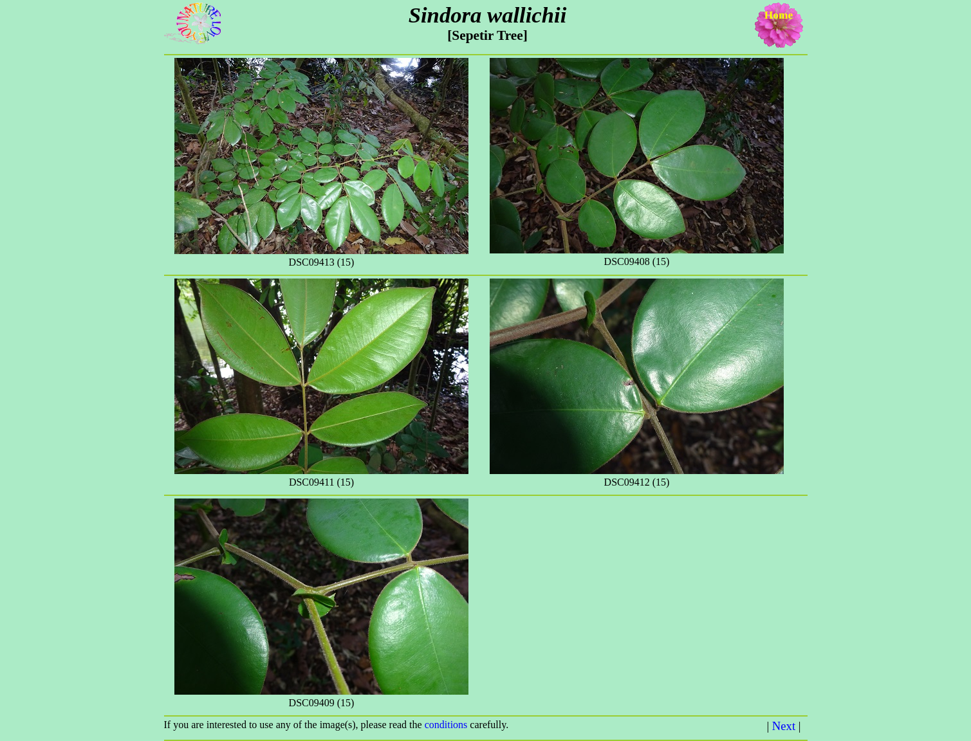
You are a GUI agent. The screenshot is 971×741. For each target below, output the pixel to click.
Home (778, 15)
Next (783, 726)
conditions (447, 724)
